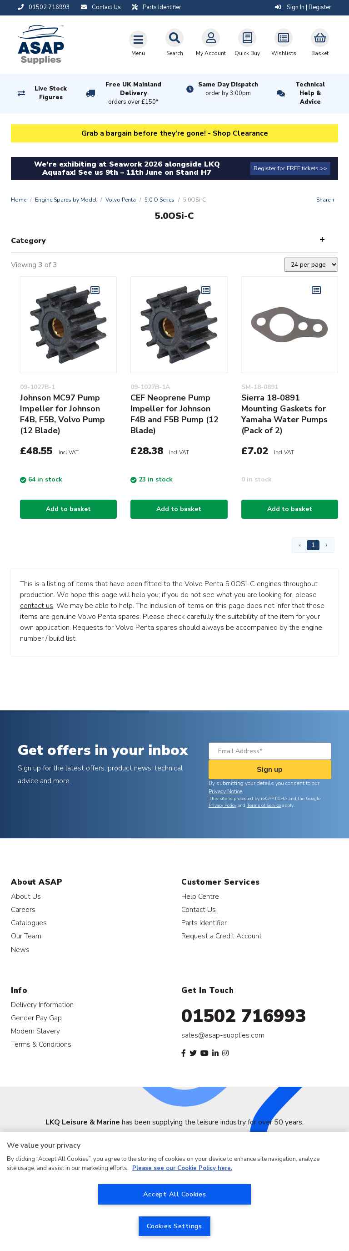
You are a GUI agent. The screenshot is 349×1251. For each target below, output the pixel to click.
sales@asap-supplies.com (222, 1035)
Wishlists (283, 43)
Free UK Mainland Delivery (134, 94)
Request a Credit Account (221, 936)
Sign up (270, 770)
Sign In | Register (303, 7)
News (20, 949)
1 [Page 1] (313, 545)
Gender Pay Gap (36, 1018)
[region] (174, 1191)
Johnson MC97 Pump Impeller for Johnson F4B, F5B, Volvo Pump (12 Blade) (62, 414)
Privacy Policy (222, 805)
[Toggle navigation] (138, 43)
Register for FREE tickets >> (290, 168)
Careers (23, 909)
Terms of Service (264, 805)
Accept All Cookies (174, 1194)
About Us (26, 896)
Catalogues (29, 922)
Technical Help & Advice (310, 93)
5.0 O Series (159, 199)
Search (174, 43)
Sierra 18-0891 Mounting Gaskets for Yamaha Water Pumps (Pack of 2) (284, 414)
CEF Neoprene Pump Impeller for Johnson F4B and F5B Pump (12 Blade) (174, 414)
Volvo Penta (120, 199)
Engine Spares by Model (66, 199)
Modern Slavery (35, 1031)
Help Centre (200, 896)
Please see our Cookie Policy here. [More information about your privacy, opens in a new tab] (182, 1168)
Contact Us (198, 909)
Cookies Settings (174, 1226)
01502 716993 (243, 1016)
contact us (36, 606)
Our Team (26, 936)
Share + (325, 199)
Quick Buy (247, 43)
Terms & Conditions (41, 1044)
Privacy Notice (225, 791)
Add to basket (68, 509)
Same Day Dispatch (228, 89)
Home (18, 199)
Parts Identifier (204, 922)
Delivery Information (42, 1004)
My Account (211, 43)
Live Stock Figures (51, 93)
